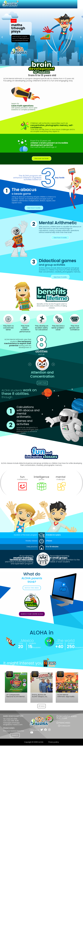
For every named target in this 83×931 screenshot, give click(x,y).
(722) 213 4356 (11, 719)
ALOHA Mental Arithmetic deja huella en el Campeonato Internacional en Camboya (65, 696)
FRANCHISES (64, 722)
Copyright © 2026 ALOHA (33, 742)
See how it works (33, 208)
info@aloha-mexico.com (12, 724)
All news (41, 706)
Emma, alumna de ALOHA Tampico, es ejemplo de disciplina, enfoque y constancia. (40, 696)
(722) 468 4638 (12, 721)
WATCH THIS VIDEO (32, 588)
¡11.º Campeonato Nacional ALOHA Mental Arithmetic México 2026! (15, 696)
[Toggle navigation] (80, 4)
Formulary (65, 726)
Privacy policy (53, 742)
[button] (2, 37)
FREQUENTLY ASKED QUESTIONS (66, 717)
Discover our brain (42, 158)
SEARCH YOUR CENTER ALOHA (32, 614)
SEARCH (15, 735)
